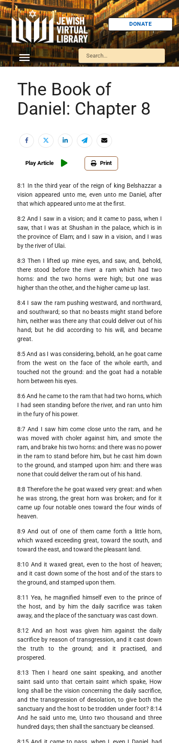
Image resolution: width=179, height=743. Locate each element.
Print (101, 163)
